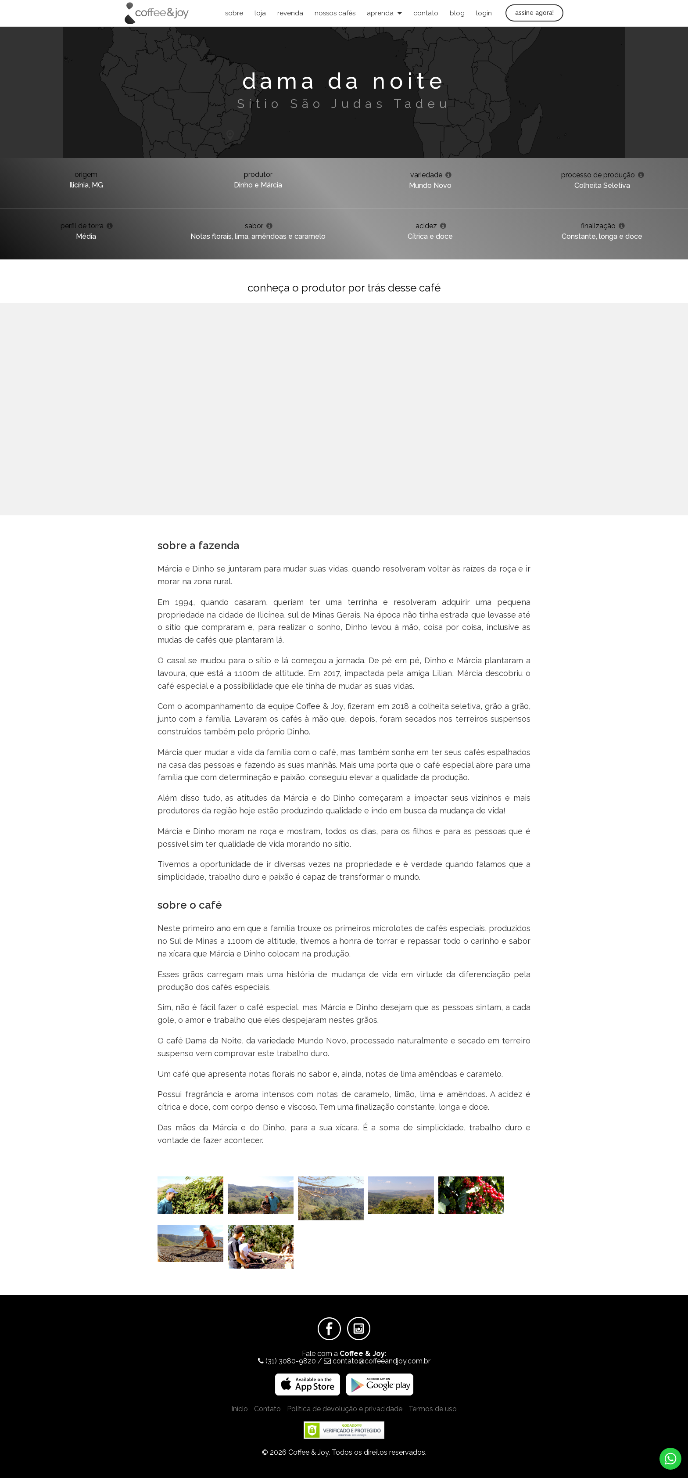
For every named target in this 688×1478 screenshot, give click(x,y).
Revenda (290, 13)
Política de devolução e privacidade (344, 1409)
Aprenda (384, 13)
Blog (457, 13)
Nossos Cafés (335, 13)
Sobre (234, 13)
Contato (425, 13)
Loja (260, 13)
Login (484, 13)
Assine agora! (534, 12)
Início (239, 1409)
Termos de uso (432, 1409)
